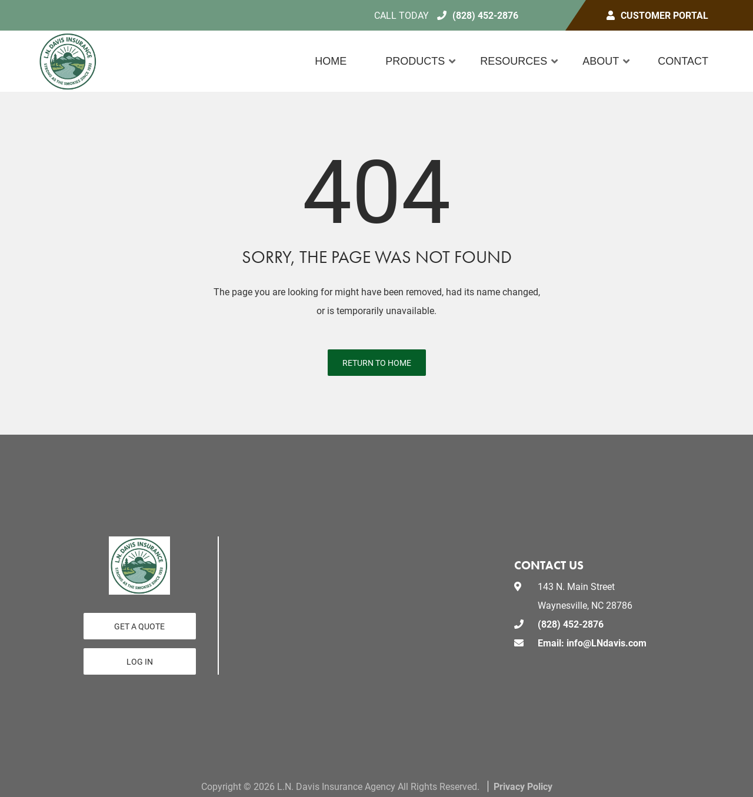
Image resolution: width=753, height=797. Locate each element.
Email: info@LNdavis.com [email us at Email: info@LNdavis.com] (592, 642)
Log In (139, 661)
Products (415, 61)
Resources (513, 61)
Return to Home (376, 362)
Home (330, 61)
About (600, 61)
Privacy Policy (523, 786)
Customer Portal (664, 15)
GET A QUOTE (139, 626)
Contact (683, 61)
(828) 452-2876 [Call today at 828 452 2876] (485, 15)
